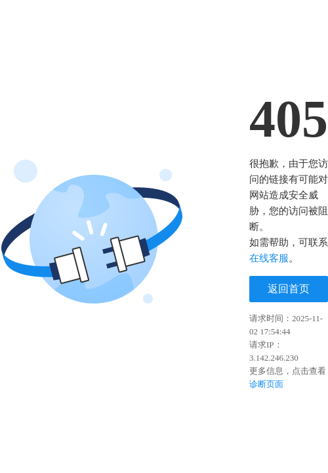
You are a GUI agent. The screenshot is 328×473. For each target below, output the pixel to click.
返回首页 (289, 288)
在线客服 (269, 258)
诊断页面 (266, 384)
